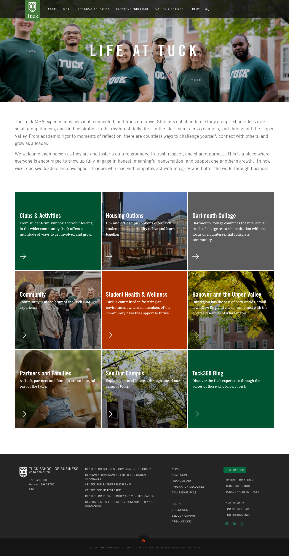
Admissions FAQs (184, 492)
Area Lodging (182, 521)
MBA (66, 9)
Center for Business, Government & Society (118, 469)
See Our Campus (184, 515)
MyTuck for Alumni (240, 480)
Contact (178, 504)
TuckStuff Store (238, 486)
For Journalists (238, 515)
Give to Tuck (235, 470)
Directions (180, 509)
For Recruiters (237, 509)
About (52, 9)
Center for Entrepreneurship (108, 484)
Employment (235, 503)
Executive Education (132, 9)
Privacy (194, 547)
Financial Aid (181, 480)
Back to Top (145, 540)
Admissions (180, 475)
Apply (175, 469)
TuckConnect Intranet (242, 491)
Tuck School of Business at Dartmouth (32, 10)
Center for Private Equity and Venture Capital (120, 496)
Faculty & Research (170, 9)
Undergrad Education (93, 9)
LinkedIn (234, 523)
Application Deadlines (188, 486)
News (196, 9)
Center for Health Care (103, 490)
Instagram (226, 523)
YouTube (242, 523)
